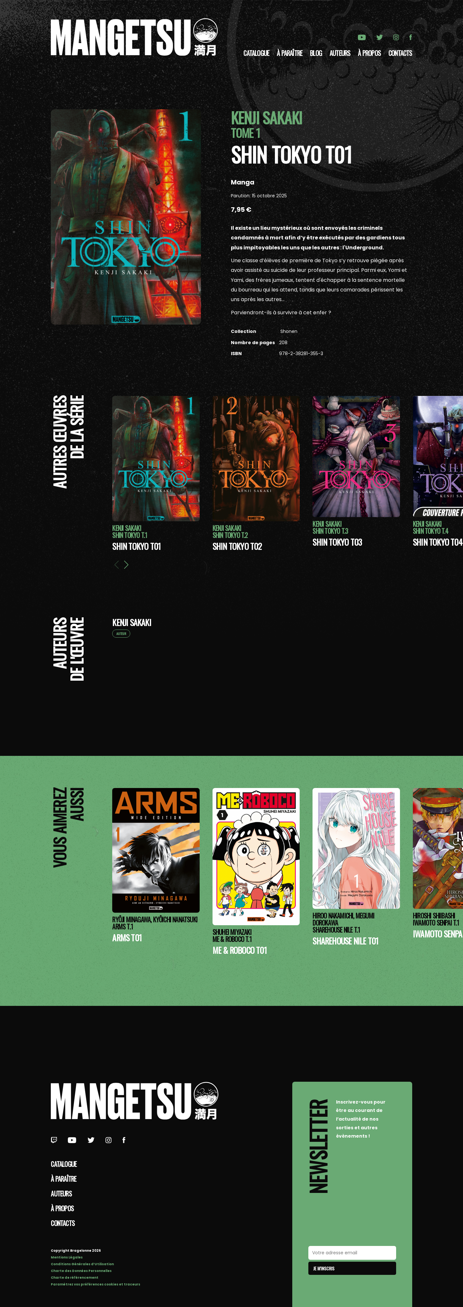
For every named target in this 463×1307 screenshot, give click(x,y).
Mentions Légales (67, 1257)
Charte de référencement (74, 1277)
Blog (316, 53)
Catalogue (256, 53)
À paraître (289, 53)
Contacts (400, 53)
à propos (369, 53)
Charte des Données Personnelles (81, 1270)
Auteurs (340, 53)
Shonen (288, 331)
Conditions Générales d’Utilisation (82, 1264)
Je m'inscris (323, 1268)
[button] (126, 564)
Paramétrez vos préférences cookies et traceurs (95, 1284)
